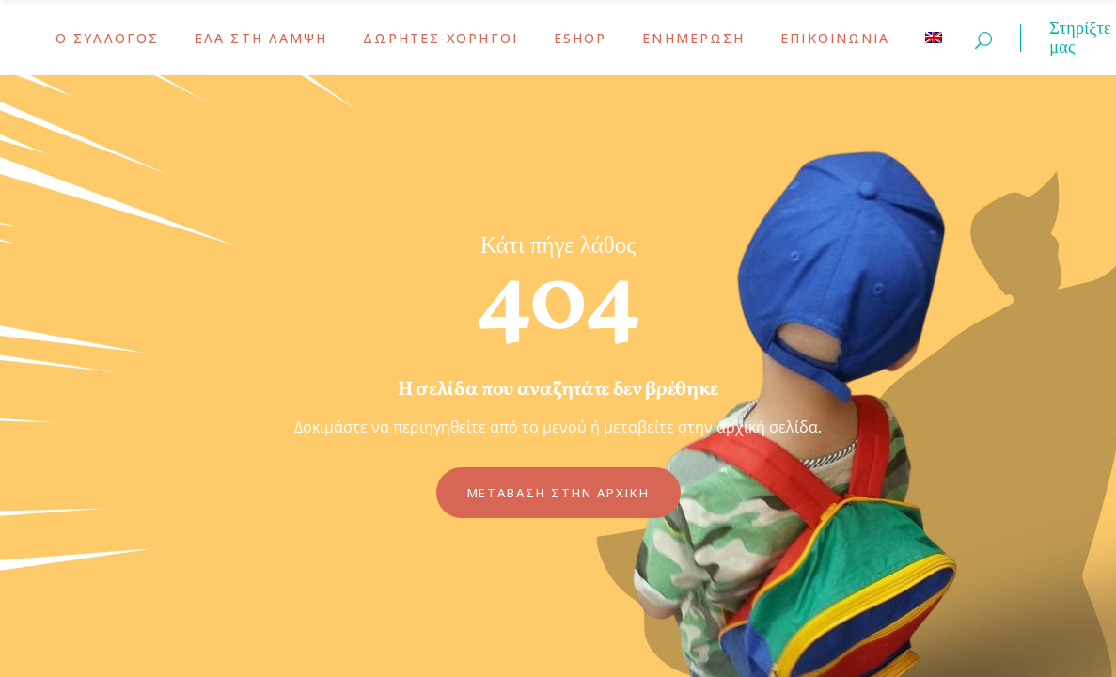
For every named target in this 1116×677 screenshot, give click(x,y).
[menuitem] (933, 37)
